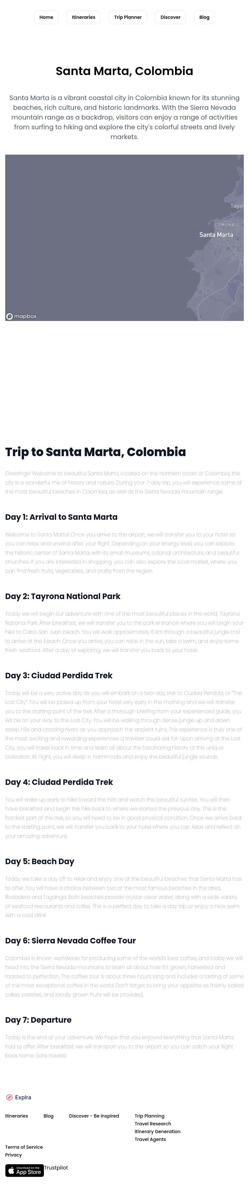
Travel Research (153, 1123)
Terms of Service (24, 1147)
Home (46, 17)
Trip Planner (128, 17)
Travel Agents (150, 1139)
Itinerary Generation (157, 1131)
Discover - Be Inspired (94, 1116)
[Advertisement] (124, 393)
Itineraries (83, 17)
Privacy (13, 1155)
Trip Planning (149, 1116)
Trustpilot (56, 1167)
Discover (170, 17)
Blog (204, 17)
